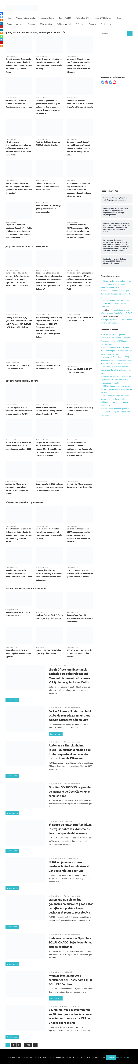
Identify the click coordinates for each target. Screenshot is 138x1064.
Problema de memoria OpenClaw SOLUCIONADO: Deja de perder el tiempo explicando (80, 103)
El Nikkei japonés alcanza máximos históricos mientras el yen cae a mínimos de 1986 (18, 410)
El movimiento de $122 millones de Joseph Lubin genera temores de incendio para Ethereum (49, 487)
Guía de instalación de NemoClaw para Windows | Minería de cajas (47, 186)
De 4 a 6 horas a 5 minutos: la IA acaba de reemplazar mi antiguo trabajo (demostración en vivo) (70, 715)
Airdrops (31, 24)
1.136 (28, 1045)
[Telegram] (1, 39)
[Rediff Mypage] (1, 42)
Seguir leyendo (12, 700)
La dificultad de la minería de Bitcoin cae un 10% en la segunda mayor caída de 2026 (18, 445)
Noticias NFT (68, 821)
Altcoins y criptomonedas (26, 18)
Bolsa (119, 18)
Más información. (123, 1057)
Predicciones (106, 24)
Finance (106, 281)
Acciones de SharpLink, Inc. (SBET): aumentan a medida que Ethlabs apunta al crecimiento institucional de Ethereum (78, 65)
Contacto (92, 24)
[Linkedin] (1, 23)
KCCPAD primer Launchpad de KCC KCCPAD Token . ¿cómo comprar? (79, 653)
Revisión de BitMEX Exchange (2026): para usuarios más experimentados (48, 208)
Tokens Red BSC (65, 18)
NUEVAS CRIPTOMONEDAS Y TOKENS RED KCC (27, 588)
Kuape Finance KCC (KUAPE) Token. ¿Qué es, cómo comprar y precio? (18, 653)
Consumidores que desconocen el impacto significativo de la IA (117, 293)
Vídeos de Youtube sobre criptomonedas (24, 502)
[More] (1, 46)
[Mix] (1, 33)
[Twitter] (1, 17)
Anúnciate (80, 24)
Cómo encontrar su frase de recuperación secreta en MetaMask (116, 303)
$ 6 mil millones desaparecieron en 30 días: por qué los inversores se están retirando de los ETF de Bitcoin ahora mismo (18, 148)
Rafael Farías (108, 300)
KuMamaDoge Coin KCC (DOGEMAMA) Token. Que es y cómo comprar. (80, 618)
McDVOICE (107, 290)
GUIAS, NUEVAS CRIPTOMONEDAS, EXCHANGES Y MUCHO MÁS (35, 32)
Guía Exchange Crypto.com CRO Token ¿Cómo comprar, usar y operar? (116, 319)
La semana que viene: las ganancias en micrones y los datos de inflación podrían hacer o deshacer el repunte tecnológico (48, 107)
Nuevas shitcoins (47, 18)
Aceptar (111, 1057)
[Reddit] (1, 20)
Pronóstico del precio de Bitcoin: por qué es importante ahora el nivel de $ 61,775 (49, 410)
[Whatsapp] (1, 36)
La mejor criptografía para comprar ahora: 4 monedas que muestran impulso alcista (117, 284)
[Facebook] (1, 13)
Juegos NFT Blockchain (102, 18)
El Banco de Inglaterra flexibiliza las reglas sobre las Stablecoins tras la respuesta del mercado (70, 829)
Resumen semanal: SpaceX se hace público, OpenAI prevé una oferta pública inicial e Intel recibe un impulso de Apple (79, 148)
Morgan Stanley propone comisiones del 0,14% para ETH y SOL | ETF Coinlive (70, 980)
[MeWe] (1, 30)
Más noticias (68, 858)
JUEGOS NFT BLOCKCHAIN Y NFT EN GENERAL (26, 246)
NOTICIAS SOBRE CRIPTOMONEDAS (21, 381)
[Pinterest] (1, 26)
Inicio (9, 18)
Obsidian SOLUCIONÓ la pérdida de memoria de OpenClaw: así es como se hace (18, 103)
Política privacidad (64, 24)
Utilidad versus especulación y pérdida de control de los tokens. (80, 410)
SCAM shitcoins (46, 24)
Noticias (75, 858)
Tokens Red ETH (82, 18)
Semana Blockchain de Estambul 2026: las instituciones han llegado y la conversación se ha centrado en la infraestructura (80, 449)
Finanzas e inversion (15, 24)
